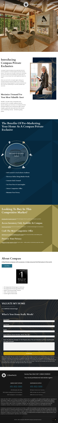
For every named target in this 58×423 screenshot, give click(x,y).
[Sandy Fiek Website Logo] (32, 2)
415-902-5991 (16, 386)
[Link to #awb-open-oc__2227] (3, 4)
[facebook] (53, 420)
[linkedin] (55, 420)
